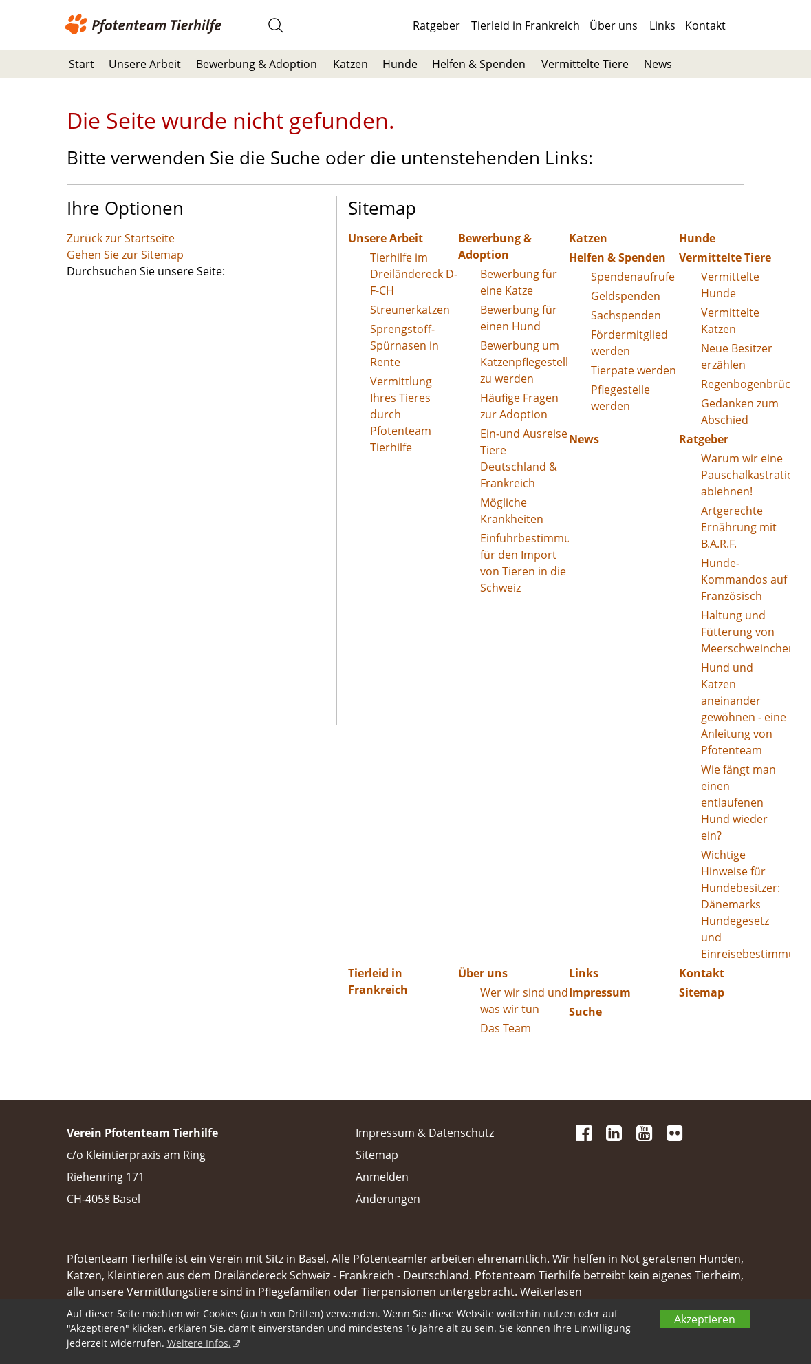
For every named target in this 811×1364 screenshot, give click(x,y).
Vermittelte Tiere (585, 64)
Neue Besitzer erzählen (736, 356)
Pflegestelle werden (620, 398)
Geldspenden (625, 295)
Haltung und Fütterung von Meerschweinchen (745, 632)
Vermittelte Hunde (730, 285)
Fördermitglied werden (629, 343)
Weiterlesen (551, 1291)
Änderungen (388, 1198)
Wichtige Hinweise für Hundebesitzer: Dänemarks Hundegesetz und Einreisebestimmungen (745, 904)
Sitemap (701, 992)
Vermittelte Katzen (730, 321)
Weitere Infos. (199, 1343)
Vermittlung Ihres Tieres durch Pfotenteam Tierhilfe (401, 414)
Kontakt (705, 25)
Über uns (614, 25)
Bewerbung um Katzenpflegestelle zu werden (524, 362)
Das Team (505, 1028)
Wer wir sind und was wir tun (524, 1000)
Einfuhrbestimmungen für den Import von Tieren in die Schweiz (524, 563)
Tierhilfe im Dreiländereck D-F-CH (413, 274)
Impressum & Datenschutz (425, 1132)
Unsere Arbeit (145, 64)
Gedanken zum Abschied (740, 411)
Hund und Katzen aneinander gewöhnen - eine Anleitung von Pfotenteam (743, 709)
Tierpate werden (633, 370)
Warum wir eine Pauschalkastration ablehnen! (745, 475)
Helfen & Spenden (479, 64)
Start (81, 64)
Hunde (400, 64)
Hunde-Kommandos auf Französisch (744, 579)
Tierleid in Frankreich (525, 25)
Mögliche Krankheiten (511, 510)
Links (662, 25)
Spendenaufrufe (633, 276)
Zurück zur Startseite (121, 238)
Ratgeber (436, 25)
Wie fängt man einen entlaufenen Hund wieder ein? (738, 802)
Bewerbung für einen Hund (518, 318)
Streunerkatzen (410, 309)
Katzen (350, 64)
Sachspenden (626, 315)
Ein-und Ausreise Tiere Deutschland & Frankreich (523, 458)
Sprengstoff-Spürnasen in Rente (404, 345)
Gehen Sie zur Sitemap (125, 254)
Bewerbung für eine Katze (518, 282)
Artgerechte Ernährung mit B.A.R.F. (739, 527)
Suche (585, 1011)
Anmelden (382, 1176)
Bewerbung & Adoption (256, 64)
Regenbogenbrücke (745, 384)
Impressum (600, 992)
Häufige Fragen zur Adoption (519, 406)
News (658, 64)
